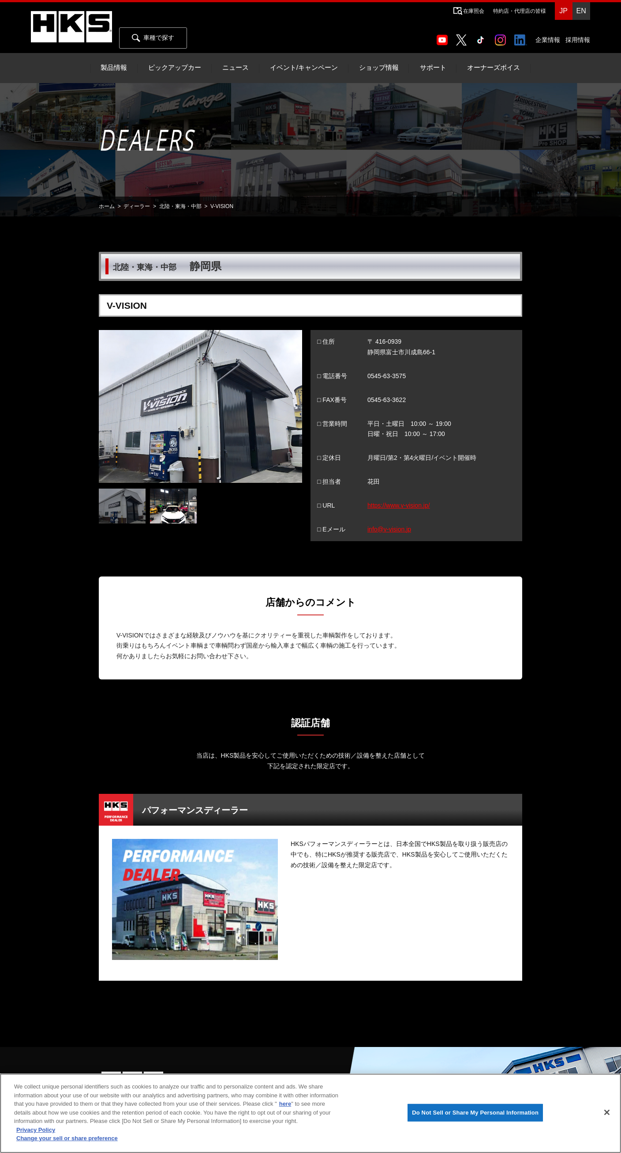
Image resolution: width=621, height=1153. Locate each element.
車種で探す (153, 38)
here (285, 1103)
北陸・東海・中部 (180, 206)
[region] (310, 1113)
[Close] (607, 1112)
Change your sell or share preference (67, 1138)
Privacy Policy (35, 1129)
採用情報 (577, 39)
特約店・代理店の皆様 (519, 11)
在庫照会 (473, 11)
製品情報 (114, 67)
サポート (433, 67)
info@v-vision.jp (389, 529)
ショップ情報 (379, 67)
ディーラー (136, 206)
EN (581, 11)
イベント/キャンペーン (304, 67)
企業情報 (547, 39)
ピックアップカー (174, 67)
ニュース (235, 67)
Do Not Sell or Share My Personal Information (475, 1112)
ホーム (107, 206)
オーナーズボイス (493, 67)
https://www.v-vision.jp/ (398, 505)
